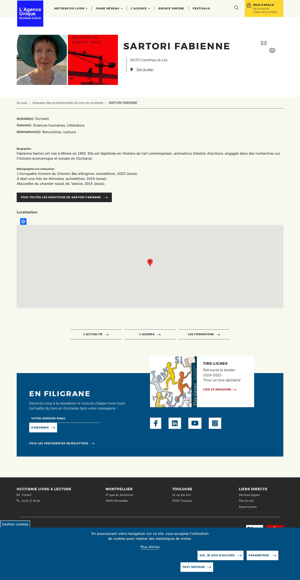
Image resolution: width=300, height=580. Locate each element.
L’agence (140, 8)
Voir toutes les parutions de (61, 197)
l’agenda (147, 334)
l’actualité (93, 334)
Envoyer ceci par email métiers (272, 43)
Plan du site (246, 500)
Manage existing (74, 427)
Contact (26, 495)
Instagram (215, 423)
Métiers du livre (71, 8)
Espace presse (171, 8)
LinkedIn (175, 423)
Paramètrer (259, 555)
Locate (23, 221)
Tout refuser (193, 567)
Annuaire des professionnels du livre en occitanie (67, 103)
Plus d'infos (150, 547)
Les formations (201, 334)
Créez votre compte (265, 12)
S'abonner (40, 427)
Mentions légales (250, 495)
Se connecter (261, 8)
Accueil (22, 103)
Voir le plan (144, 69)
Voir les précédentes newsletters (58, 443)
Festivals (201, 8)
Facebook (155, 423)
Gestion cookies (15, 524)
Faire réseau (109, 8)
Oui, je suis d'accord (217, 555)
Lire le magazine (217, 389)
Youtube (194, 423)
